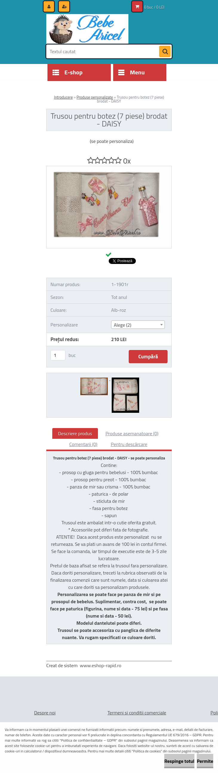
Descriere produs (75, 433)
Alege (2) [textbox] (122, 325)
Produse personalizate (94, 97)
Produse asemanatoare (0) (131, 433)
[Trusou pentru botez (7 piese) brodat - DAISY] (109, 168)
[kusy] (57, 355)
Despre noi (45, 712)
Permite (205, 761)
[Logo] (87, 29)
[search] (164, 51)
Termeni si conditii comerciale (137, 712)
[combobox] (138, 324)
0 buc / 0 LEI (154, 7)
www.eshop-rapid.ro (100, 665)
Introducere (63, 97)
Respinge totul (179, 761)
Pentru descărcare (129, 444)
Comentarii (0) (83, 444)
